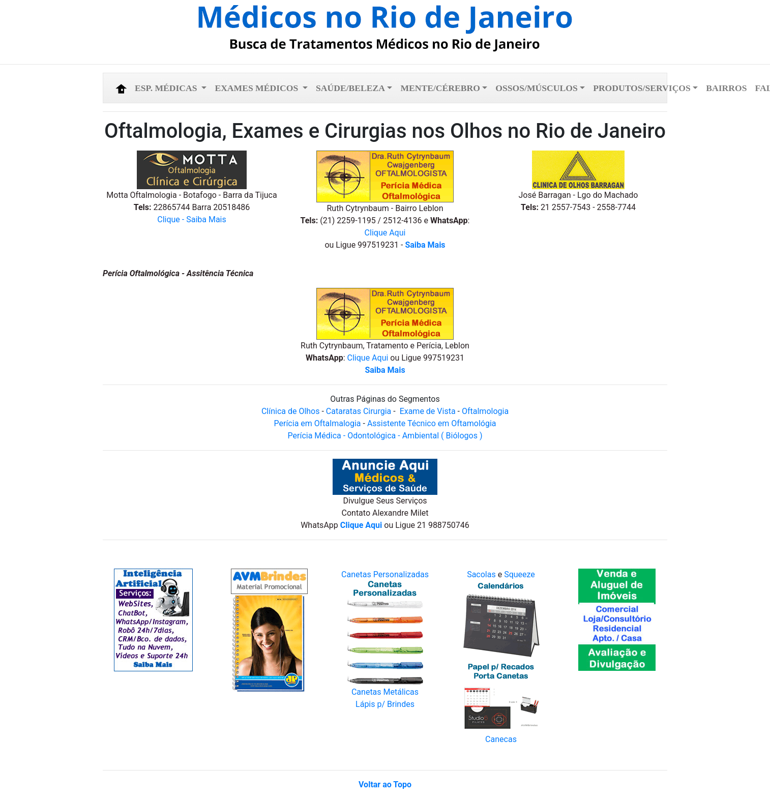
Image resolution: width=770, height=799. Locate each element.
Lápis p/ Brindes (385, 704)
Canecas (501, 739)
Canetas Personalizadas (385, 574)
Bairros (726, 88)
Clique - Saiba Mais (191, 219)
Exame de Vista (429, 411)
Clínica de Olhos (290, 411)
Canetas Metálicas (385, 692)
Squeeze (519, 574)
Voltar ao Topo (385, 784)
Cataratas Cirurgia (358, 411)
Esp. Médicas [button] (167, 88)
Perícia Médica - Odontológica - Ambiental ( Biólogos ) (385, 435)
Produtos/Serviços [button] (642, 88)
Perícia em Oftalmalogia (317, 423)
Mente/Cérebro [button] (440, 88)
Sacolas (481, 574)
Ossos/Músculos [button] (536, 88)
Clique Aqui (385, 233)
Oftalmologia (485, 411)
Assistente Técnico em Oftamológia (430, 423)
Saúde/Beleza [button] (350, 88)
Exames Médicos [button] (257, 88)
